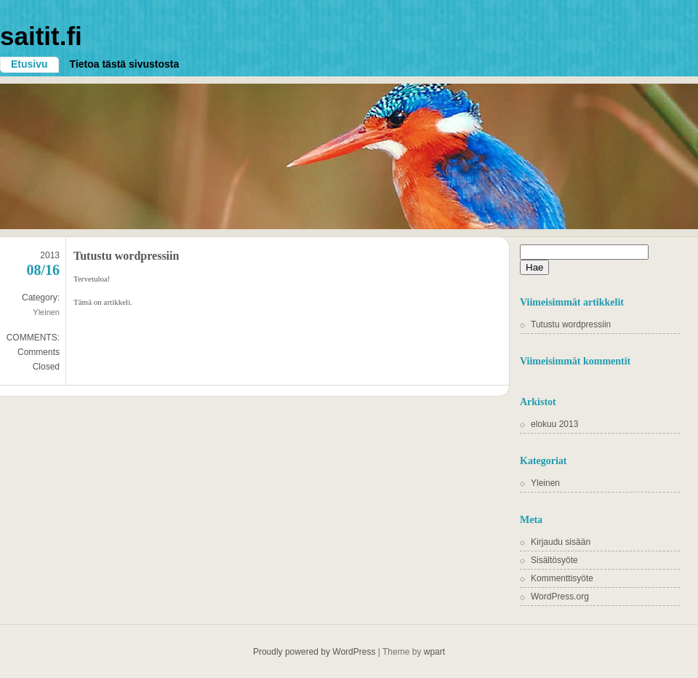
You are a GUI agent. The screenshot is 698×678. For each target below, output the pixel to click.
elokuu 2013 (554, 424)
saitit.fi (41, 36)
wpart (434, 652)
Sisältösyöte (554, 560)
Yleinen (46, 312)
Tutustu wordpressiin (126, 256)
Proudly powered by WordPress (314, 652)
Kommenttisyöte (562, 578)
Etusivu (29, 64)
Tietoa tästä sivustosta (125, 64)
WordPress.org (560, 596)
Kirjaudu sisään (560, 542)
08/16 (43, 270)
